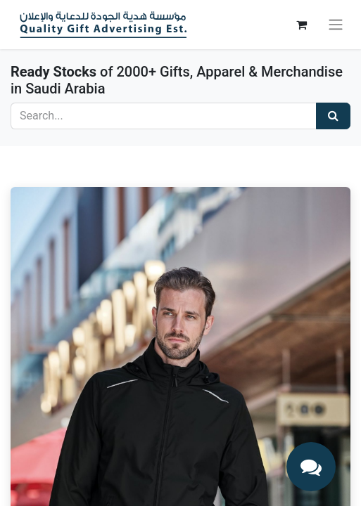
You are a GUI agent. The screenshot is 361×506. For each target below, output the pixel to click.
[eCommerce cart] (301, 25)
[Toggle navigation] (335, 25)
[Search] (333, 116)
